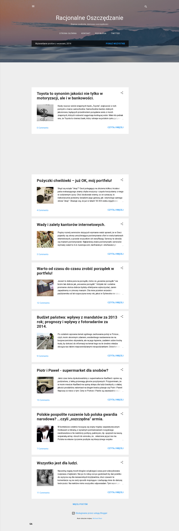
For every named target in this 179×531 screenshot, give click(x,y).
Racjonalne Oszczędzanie (89, 17)
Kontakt (85, 33)
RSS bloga (100, 33)
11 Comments (43, 493)
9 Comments (42, 356)
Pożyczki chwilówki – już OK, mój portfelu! (74, 180)
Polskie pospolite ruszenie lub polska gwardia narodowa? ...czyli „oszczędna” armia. (77, 416)
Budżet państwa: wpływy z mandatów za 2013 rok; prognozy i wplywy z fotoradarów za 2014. (77, 322)
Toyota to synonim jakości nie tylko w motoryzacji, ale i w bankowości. (70, 95)
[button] (121, 93)
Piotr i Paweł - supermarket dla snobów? (72, 370)
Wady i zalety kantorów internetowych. (71, 224)
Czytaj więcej (115, 127)
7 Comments (42, 448)
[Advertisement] (139, 79)
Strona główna (68, 33)
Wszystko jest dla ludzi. (57, 463)
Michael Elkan (97, 518)
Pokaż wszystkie (115, 43)
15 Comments (43, 400)
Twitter (115, 33)
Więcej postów (80, 504)
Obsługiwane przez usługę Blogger (89, 513)
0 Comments (42, 128)
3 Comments (42, 254)
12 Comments (43, 303)
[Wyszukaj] (145, 7)
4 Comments (42, 210)
